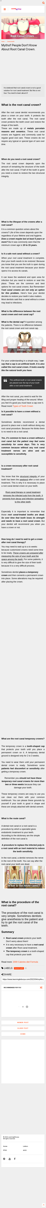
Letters (25, 1146)
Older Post (22, 1028)
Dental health (10, 41)
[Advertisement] (15, 67)
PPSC (5, 1150)
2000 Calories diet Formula (25, 962)
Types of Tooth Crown (23, 406)
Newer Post (23, 1022)
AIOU (24, 1150)
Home (3, 41)
